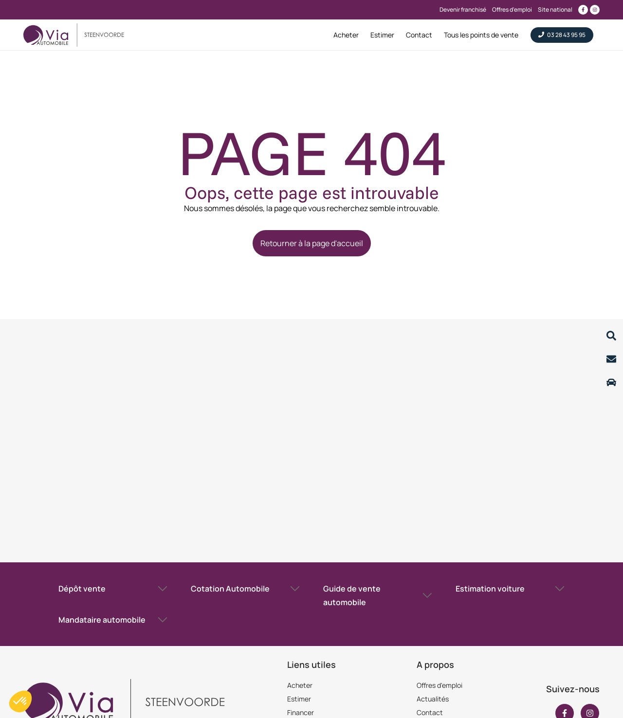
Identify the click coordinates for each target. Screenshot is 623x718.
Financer (300, 712)
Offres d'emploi (439, 685)
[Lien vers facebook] (583, 10)
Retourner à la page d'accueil (311, 243)
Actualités (433, 698)
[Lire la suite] (611, 335)
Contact (430, 712)
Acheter (299, 685)
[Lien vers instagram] (595, 10)
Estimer (299, 698)
